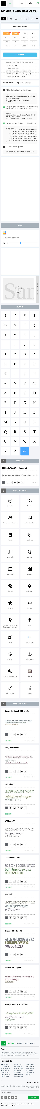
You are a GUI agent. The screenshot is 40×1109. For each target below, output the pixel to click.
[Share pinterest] (12, 1097)
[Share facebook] (2, 1097)
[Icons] (32, 18)
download (20, 55)
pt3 (16, 42)
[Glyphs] (21, 18)
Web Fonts (11, 1043)
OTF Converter (5, 1066)
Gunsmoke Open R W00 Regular (17, 711)
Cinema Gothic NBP (12, 858)
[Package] (26, 18)
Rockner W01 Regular (13, 968)
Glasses (23, 77)
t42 (7, 46)
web (15, 33)
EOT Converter (30, 1066)
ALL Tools (28, 1074)
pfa (33, 37)
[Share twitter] (9, 1097)
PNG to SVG (4, 1064)
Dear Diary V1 (10, 784)
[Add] (3, 18)
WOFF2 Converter (18, 1068)
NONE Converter (18, 1074)
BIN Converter (5, 1070)
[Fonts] (37, 18)
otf (24, 37)
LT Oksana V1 (10, 821)
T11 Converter (30, 1072)
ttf (7, 33)
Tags (31, 1043)
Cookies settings (18, 1076)
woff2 (15, 37)
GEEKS (14, 77)
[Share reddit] (5, 1097)
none (33, 46)
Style (26, 1043)
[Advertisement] (20, 189)
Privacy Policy (5, 1076)
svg (24, 33)
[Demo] (16, 18)
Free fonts (3, 3)
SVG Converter (18, 1066)
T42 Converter (17, 1072)
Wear (18, 77)
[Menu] (22, 3)
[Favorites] (10, 18)
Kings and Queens (12, 748)
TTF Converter (30, 1064)
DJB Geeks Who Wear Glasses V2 (14, 468)
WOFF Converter (5, 1068)
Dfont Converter (5, 1074)
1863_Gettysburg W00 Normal (16, 1004)
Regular (14, 65)
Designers (19, 1043)
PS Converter (29, 1070)
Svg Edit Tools (18, 1064)
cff (33, 42)
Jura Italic (8, 894)
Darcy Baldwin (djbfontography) (21, 74)
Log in (30, 3)
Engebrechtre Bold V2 (13, 931)
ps (24, 42)
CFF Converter (5, 1072)
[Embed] (18, 482)
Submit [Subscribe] (33, 1097)
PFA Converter (30, 1068)
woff (6, 37)
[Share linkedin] (16, 1097)
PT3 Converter (18, 1070)
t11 (15, 46)
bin (7, 42)
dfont (24, 46)
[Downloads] (11, 482)
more (24, 451)
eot (33, 33)
